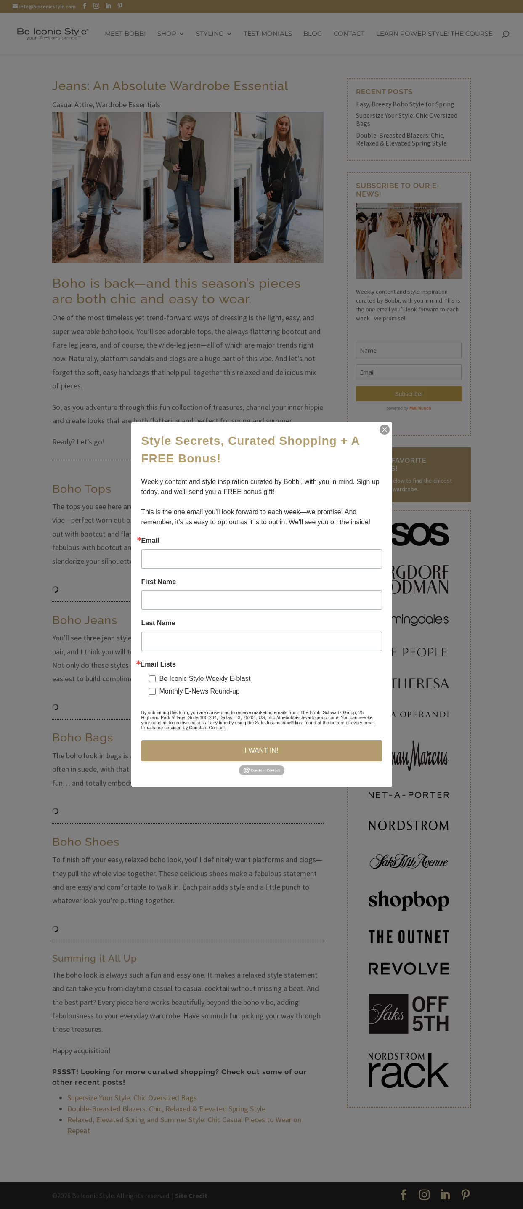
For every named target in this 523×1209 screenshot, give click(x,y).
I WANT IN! (262, 750)
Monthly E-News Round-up (199, 691)
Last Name (158, 623)
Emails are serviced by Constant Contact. (183, 727)
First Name (158, 582)
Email (150, 540)
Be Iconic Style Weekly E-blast (205, 678)
